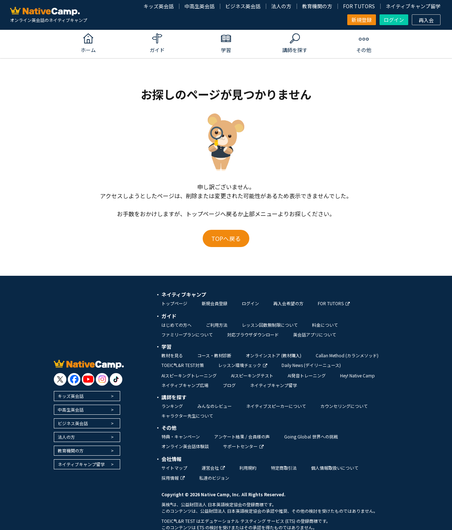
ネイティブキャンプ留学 (413, 6)
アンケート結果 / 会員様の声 (242, 436)
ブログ (229, 385)
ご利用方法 (216, 325)
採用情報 (173, 478)
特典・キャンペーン (180, 436)
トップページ (174, 303)
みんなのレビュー (214, 406)
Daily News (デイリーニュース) (311, 365)
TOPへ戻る (225, 238)
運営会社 (213, 468)
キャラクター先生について (187, 416)
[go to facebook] (74, 379)
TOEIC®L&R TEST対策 (182, 365)
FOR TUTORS (359, 6)
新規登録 (362, 19)
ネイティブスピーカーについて (276, 406)
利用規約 (247, 468)
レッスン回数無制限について (270, 325)
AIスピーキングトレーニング (189, 375)
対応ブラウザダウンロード (253, 334)
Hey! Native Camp (357, 375)
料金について (325, 325)
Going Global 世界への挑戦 (311, 436)
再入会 (426, 20)
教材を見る (172, 355)
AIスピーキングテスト (252, 375)
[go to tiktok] (116, 379)
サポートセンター (243, 446)
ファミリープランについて (187, 334)
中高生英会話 (199, 6)
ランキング (172, 406)
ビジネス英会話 (242, 6)
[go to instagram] (102, 379)
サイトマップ (174, 468)
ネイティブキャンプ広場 (184, 385)
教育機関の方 (317, 6)
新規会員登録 (214, 303)
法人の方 (281, 6)
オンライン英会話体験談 (185, 446)
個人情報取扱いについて (334, 468)
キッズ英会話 (158, 6)
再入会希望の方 (288, 303)
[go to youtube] (88, 379)
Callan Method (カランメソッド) (347, 355)
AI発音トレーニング (307, 375)
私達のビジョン (214, 478)
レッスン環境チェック (242, 365)
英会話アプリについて (314, 334)
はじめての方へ (176, 325)
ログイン (394, 19)
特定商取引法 (284, 468)
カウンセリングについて (344, 406)
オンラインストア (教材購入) (273, 355)
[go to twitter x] (60, 379)
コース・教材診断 (214, 355)
